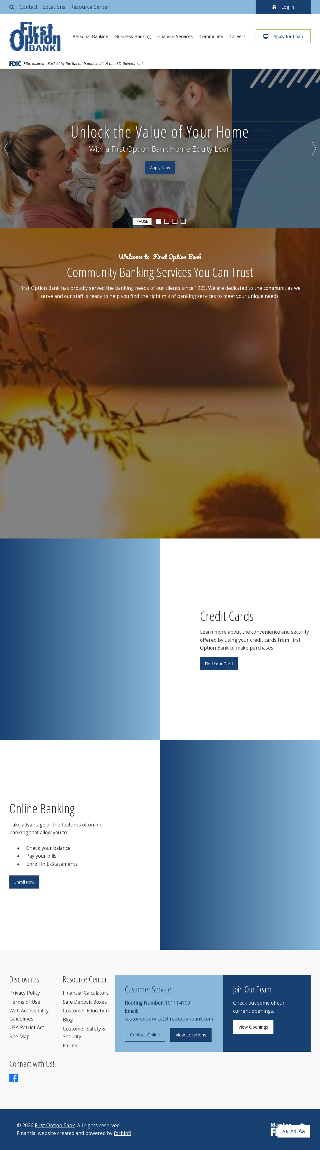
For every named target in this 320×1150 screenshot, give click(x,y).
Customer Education (86, 1010)
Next (314, 148)
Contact (28, 6)
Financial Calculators (86, 993)
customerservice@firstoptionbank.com (169, 1019)
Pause (142, 221)
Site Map (19, 1036)
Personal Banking (90, 36)
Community (211, 36)
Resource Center (89, 6)
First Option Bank (55, 1125)
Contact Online (145, 1035)
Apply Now (160, 167)
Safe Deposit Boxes (85, 1002)
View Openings (253, 1027)
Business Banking (133, 36)
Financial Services (175, 36)
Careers (237, 36)
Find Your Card (219, 663)
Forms (70, 1045)
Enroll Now (24, 882)
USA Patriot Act (26, 1027)
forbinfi (122, 1133)
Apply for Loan (283, 36)
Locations (53, 6)
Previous (6, 148)
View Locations (191, 1035)
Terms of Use (24, 1002)
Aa (285, 1131)
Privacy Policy (24, 993)
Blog (68, 1019)
